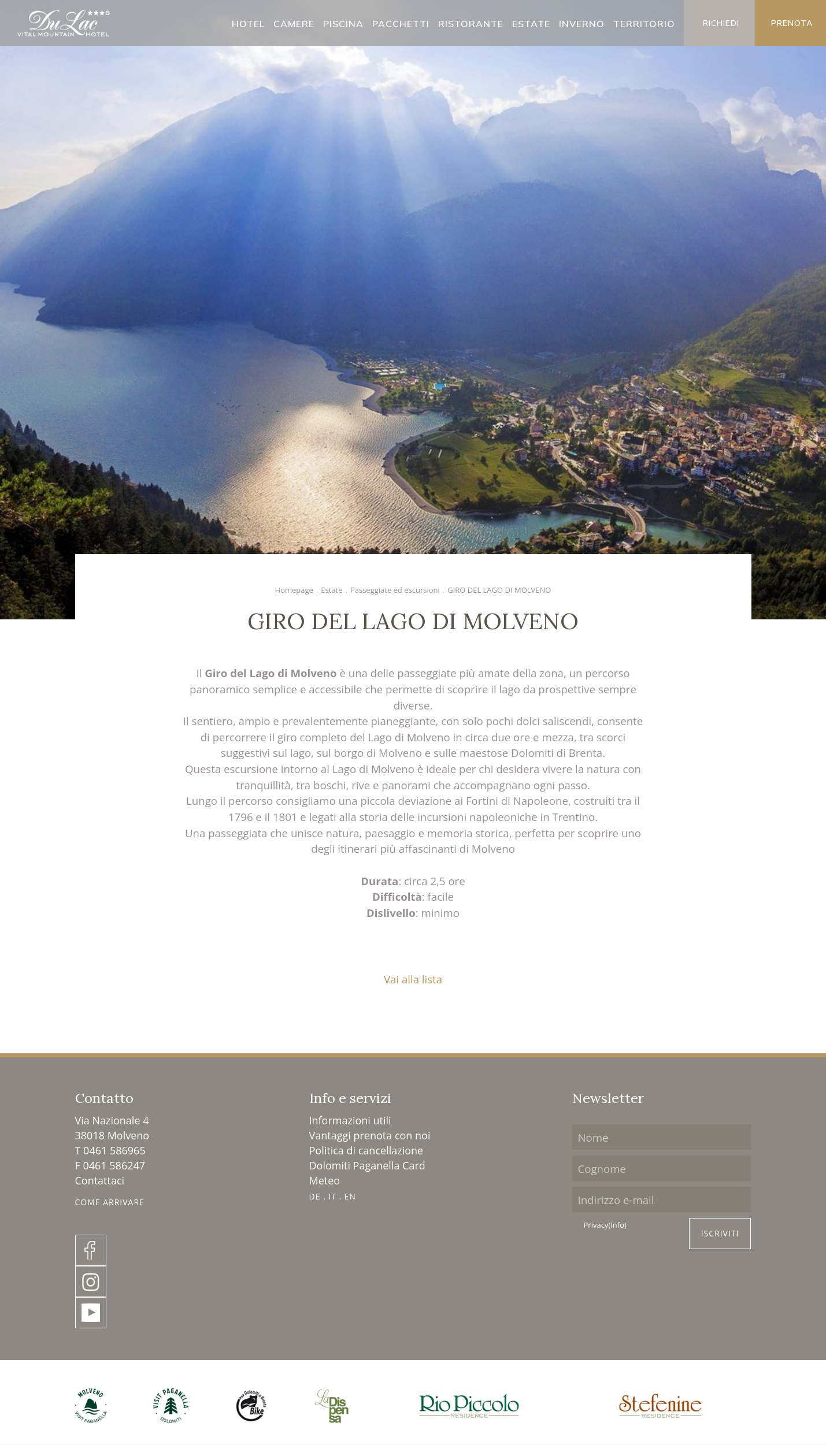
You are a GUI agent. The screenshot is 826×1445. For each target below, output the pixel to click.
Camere (293, 23)
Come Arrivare (110, 1202)
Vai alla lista (413, 979)
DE (315, 1196)
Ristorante (470, 23)
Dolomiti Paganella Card (367, 1165)
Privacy (605, 1225)
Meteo (324, 1180)
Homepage (294, 590)
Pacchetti (400, 23)
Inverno (582, 23)
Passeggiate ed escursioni (395, 590)
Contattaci (100, 1180)
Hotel (248, 23)
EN (349, 1196)
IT (332, 1196)
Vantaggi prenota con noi (370, 1135)
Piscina (343, 23)
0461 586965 (114, 1150)
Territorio (644, 23)
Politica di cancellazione (366, 1150)
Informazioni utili (350, 1120)
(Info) (617, 1225)
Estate (531, 23)
